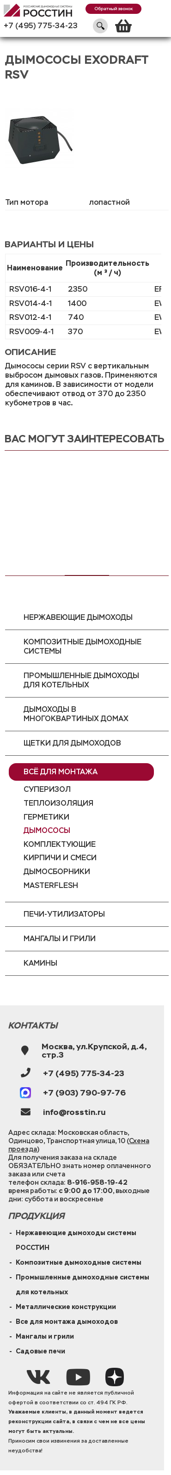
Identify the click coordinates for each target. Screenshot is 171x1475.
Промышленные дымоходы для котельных (81, 680)
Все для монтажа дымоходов (67, 1321)
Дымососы (47, 830)
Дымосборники (57, 871)
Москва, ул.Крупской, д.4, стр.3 (94, 1050)
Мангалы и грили (60, 938)
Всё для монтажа (61, 771)
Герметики (46, 817)
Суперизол (47, 789)
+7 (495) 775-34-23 (41, 25)
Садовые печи (40, 1351)
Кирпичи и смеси (60, 857)
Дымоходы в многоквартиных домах (76, 714)
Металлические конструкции (66, 1307)
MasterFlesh (51, 885)
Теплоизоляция (58, 803)
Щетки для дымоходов (72, 743)
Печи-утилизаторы (64, 914)
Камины (40, 963)
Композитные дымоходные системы (82, 646)
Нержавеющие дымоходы (78, 617)
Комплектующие (60, 844)
